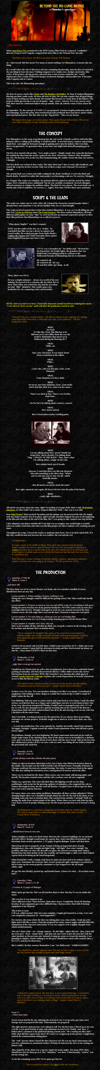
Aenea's (15, 550)
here (56, 1064)
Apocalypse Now (19, 51)
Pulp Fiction (16, 514)
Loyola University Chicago (30, 676)
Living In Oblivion (23, 212)
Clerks (37, 94)
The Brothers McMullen (55, 94)
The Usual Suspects (46, 212)
